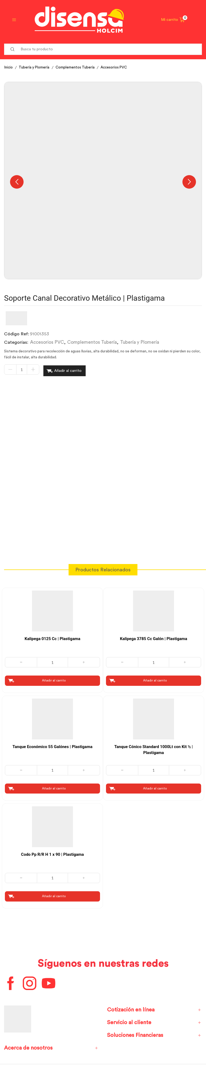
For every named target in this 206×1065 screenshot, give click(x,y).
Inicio (9, 67)
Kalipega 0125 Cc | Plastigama (52, 637)
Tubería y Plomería (35, 67)
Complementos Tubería (77, 67)
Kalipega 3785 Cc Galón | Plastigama (153, 637)
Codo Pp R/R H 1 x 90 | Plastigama (52, 853)
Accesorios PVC (118, 67)
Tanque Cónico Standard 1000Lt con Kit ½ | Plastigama (153, 748)
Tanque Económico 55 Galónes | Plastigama (52, 745)
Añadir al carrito (68, 370)
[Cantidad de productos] (22, 370)
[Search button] (12, 49)
